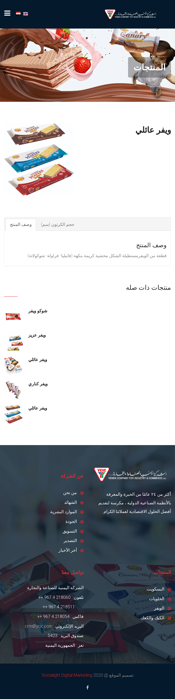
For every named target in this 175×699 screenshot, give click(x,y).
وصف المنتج (21, 224)
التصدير (70, 540)
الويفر (159, 608)
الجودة (71, 521)
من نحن (70, 492)
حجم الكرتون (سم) (57, 224)
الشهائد (70, 502)
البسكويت (155, 589)
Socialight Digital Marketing (67, 675)
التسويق (70, 531)
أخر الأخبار (68, 550)
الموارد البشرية (63, 511)
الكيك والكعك (152, 617)
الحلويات (156, 598)
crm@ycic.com (38, 626)
